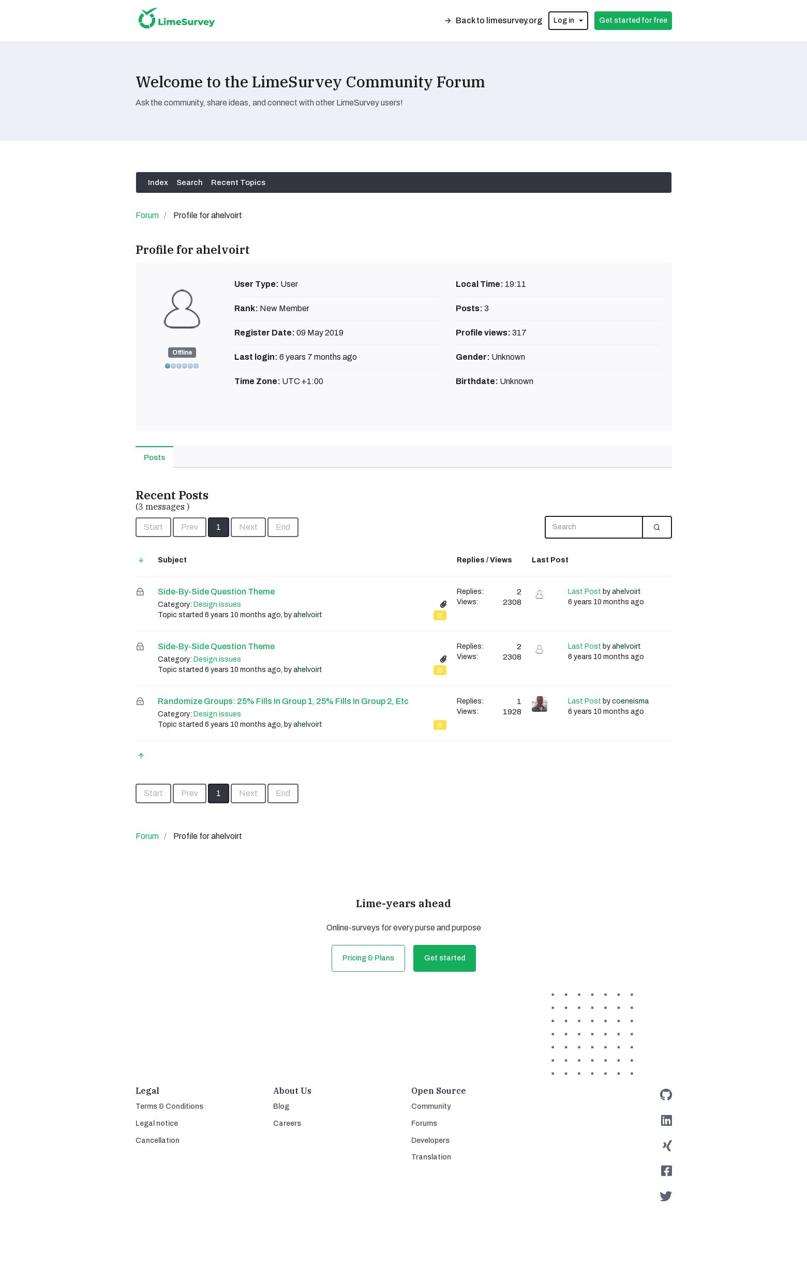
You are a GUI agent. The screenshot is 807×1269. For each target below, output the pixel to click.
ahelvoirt (307, 615)
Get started (444, 958)
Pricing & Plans (368, 958)
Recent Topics (238, 182)
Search (189, 182)
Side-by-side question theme (216, 591)
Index (158, 182)
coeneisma (630, 701)
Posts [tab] (154, 457)
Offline (182, 352)
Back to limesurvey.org (493, 20)
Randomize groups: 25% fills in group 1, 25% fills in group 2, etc (283, 701)
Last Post (584, 591)
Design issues (217, 604)
